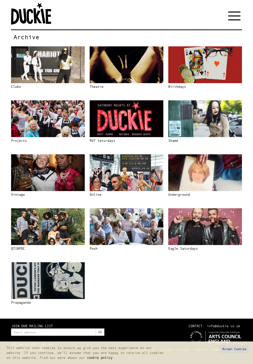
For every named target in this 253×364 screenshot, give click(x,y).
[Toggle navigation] (235, 15)
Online (95, 194)
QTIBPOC (18, 248)
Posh (94, 248)
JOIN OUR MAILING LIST (32, 326)
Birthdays (177, 86)
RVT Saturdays (102, 140)
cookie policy (99, 357)
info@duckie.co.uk (223, 326)
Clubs (16, 86)
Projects (19, 140)
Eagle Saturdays (183, 248)
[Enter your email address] (53, 332)
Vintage (18, 194)
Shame (173, 140)
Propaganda (21, 302)
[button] (234, 349)
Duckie (34, 13)
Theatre (96, 86)
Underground (179, 194)
